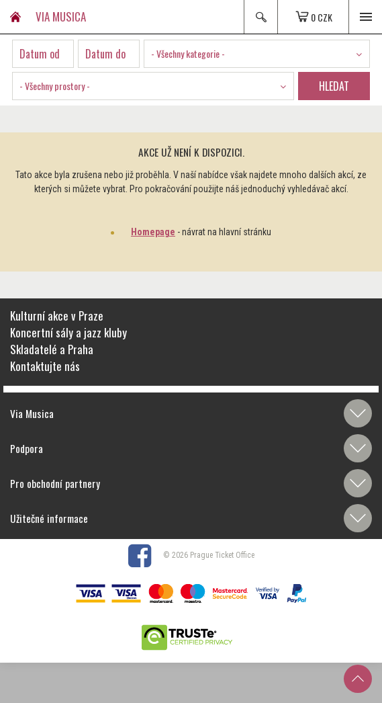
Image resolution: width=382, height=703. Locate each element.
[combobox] (257, 54)
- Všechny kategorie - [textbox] (188, 53)
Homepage (153, 231)
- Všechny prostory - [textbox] (54, 86)
